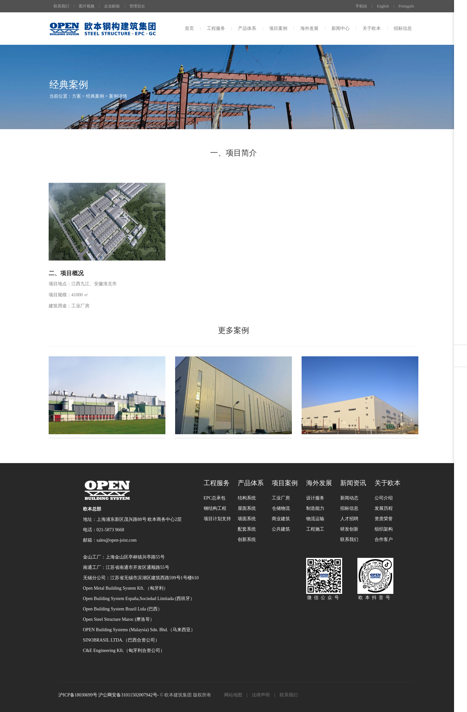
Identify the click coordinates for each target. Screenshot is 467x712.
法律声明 (261, 695)
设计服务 (315, 498)
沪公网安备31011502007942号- (128, 695)
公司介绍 (384, 498)
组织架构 (384, 529)
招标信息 (403, 28)
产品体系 (247, 28)
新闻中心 (340, 28)
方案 (76, 96)
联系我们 (61, 6)
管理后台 (137, 6)
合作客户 (384, 539)
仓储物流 (281, 508)
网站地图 (233, 695)
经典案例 (95, 96)
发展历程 (384, 508)
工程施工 (315, 529)
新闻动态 (349, 498)
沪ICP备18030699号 (78, 695)
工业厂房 (281, 498)
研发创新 (349, 529)
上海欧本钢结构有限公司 (102, 28)
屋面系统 (247, 508)
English (383, 6)
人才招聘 (349, 518)
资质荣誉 (384, 518)
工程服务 (216, 28)
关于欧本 (372, 28)
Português (406, 6)
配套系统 (247, 529)
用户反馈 (460, 335)
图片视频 (86, 6)
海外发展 (309, 28)
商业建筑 (281, 518)
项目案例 (278, 28)
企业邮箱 (112, 6)
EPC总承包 (215, 498)
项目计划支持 (217, 518)
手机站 (359, 6)
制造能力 (315, 508)
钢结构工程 (215, 508)
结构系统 (247, 498)
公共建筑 (281, 529)
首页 (189, 28)
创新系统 (247, 539)
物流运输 (315, 518)
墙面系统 (247, 518)
